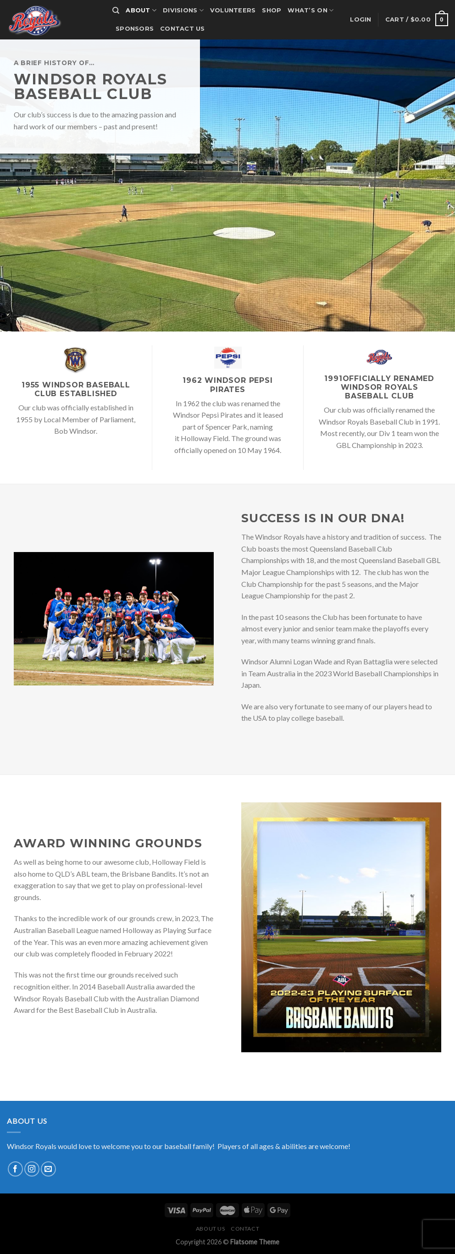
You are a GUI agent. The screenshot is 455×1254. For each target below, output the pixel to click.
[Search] (115, 10)
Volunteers (233, 10)
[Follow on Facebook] (15, 1169)
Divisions (183, 10)
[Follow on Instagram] (31, 1169)
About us (210, 1228)
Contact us (182, 28)
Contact (245, 1228)
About (141, 10)
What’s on (310, 10)
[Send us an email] (48, 1169)
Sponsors (135, 28)
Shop (271, 10)
